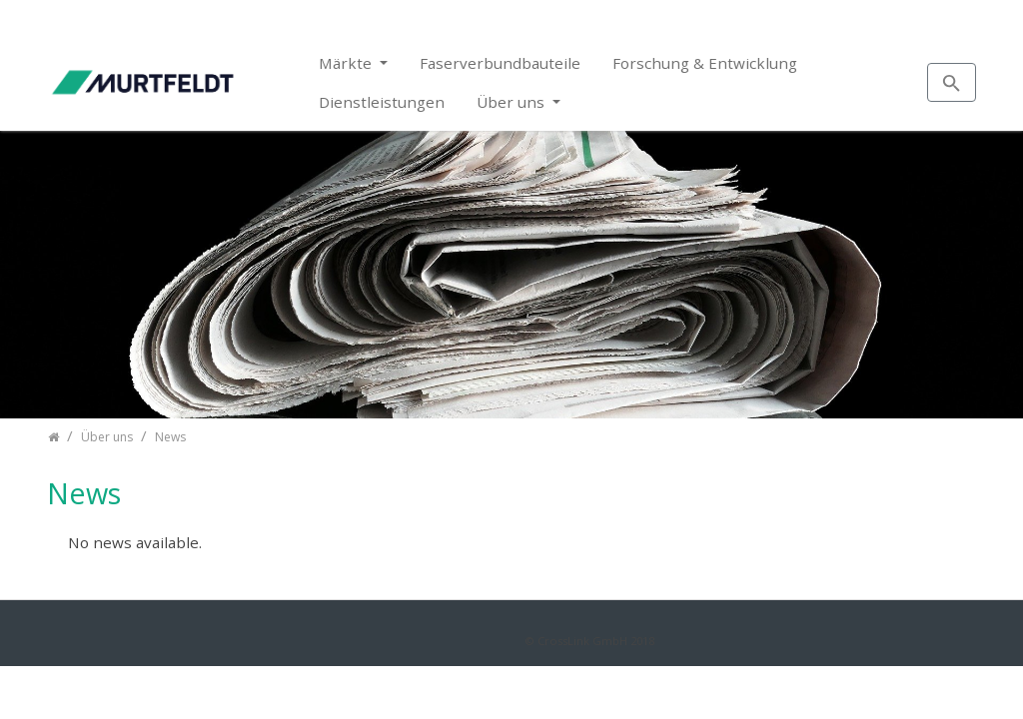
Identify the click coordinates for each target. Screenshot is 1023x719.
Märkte (347, 63)
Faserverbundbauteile (500, 63)
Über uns (512, 102)
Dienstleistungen (382, 102)
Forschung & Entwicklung (704, 63)
